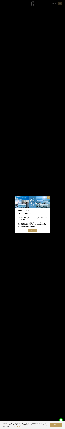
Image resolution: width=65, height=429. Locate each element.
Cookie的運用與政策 (15, 426)
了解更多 (32, 230)
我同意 (55, 425)
